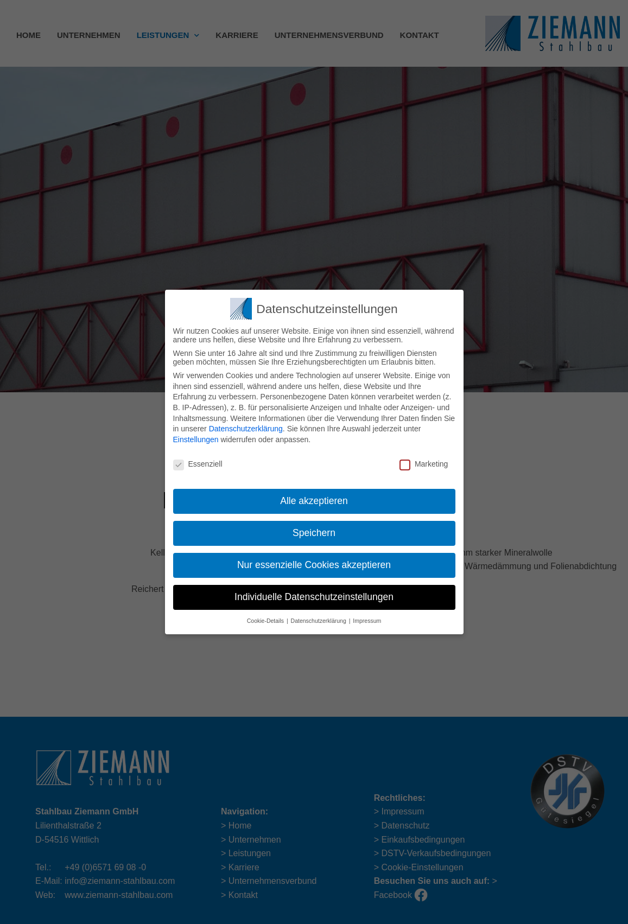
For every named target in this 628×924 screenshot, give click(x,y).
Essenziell (198, 460)
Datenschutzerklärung (246, 425)
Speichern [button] (314, 529)
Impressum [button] (367, 617)
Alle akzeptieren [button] (314, 497)
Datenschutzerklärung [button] (319, 617)
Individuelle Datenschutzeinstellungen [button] (314, 593)
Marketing (423, 460)
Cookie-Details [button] (266, 617)
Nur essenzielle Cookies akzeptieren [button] (314, 561)
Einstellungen (196, 435)
